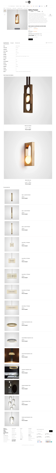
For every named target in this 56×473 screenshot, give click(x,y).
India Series (41, 6)
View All (21, 465)
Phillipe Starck (30, 458)
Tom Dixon (21, 460)
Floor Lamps (13, 458)
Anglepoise (21, 462)
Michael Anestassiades (31, 459)
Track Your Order (5, 467)
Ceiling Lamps (13, 457)
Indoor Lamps (14, 8)
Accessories (14, 466)
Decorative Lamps (9, 8)
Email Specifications (49, 42)
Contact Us (5, 456)
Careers (4, 458)
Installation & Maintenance (6, 466)
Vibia (20, 458)
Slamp (21, 456)
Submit (51, 457)
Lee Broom (32, 11)
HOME (4, 8)
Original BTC (21, 464)
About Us (4, 455)
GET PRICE (30, 39)
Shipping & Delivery (5, 464)
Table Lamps (13, 456)
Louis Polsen (21, 463)
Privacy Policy (5, 468)
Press (4, 457)
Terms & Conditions (5, 465)
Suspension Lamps (20, 8)
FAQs (4, 460)
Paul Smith (29, 460)
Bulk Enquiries (5, 459)
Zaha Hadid (29, 456)
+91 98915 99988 (40, 461)
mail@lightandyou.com (49, 461)
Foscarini (21, 461)
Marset (21, 459)
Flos (20, 457)
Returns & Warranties (5, 463)
